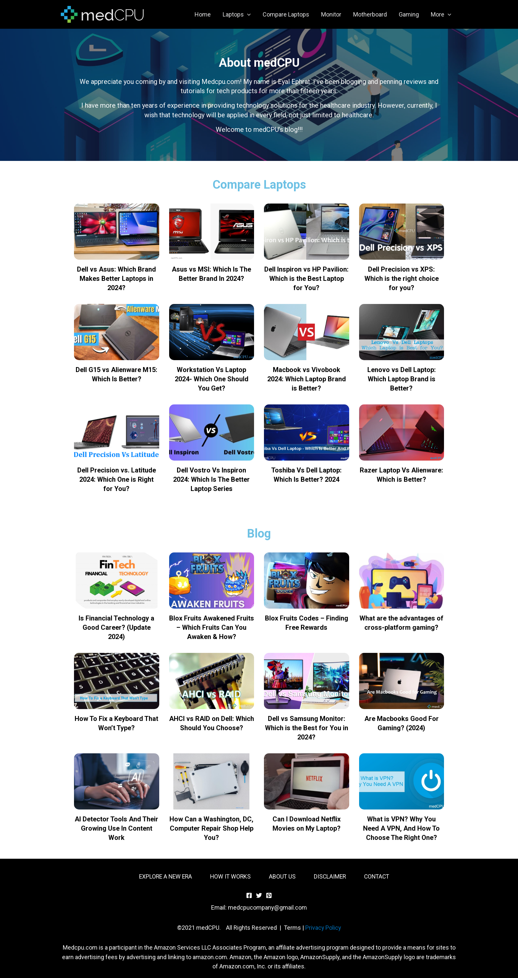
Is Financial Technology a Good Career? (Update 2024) (116, 627)
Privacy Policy (323, 927)
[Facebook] (249, 895)
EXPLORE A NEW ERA (163, 876)
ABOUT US (282, 876)
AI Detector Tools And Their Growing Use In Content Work (116, 828)
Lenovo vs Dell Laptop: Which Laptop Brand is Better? (401, 379)
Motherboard (370, 14)
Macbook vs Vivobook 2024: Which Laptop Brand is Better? (306, 379)
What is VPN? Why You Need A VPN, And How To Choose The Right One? (401, 828)
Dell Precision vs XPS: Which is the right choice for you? (401, 278)
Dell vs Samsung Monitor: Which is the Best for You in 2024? (306, 728)
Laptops (237, 14)
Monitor (331, 14)
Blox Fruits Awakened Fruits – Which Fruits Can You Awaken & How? (211, 627)
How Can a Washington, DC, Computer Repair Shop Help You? (211, 828)
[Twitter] (259, 895)
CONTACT (378, 876)
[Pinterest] (269, 895)
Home (203, 14)
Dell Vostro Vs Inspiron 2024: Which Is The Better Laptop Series (211, 479)
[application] (247, 14)
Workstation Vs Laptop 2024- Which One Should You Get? (211, 379)
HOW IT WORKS (230, 876)
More (441, 14)
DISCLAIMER (330, 876)
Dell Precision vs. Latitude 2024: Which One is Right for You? (116, 479)
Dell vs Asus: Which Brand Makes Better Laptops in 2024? (116, 278)
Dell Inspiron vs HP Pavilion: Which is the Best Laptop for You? (306, 278)
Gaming (409, 14)
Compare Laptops (286, 14)
